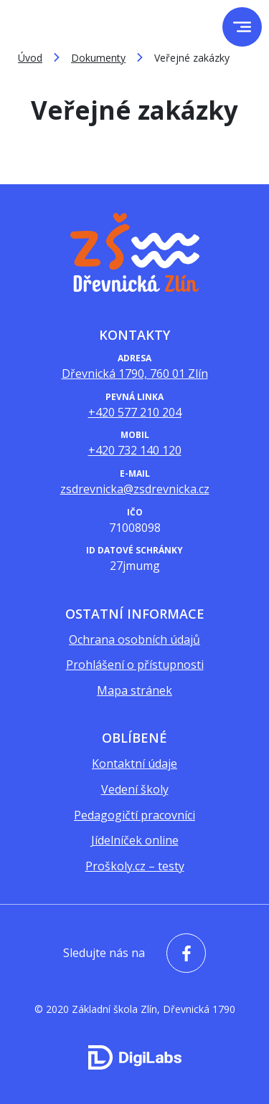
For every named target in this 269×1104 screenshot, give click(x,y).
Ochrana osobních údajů (134, 639)
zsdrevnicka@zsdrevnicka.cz (134, 489)
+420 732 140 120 (134, 450)
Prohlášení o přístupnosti (135, 664)
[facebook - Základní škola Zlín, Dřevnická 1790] (182, 953)
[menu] (242, 27)
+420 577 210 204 (134, 412)
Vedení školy (135, 789)
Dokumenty (98, 58)
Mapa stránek (134, 690)
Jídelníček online (135, 840)
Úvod (30, 58)
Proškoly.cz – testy (134, 866)
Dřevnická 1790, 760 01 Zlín (135, 373)
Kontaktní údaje (134, 763)
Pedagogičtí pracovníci (134, 815)
